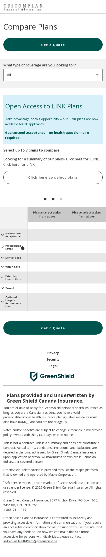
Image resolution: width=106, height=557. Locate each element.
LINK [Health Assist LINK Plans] (30, 164)
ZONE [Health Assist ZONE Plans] (94, 159)
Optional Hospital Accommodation (13, 301)
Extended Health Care (13, 277)
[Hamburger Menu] (98, 6)
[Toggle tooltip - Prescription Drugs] (22, 248)
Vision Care (12, 266)
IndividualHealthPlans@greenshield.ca (30, 541)
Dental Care (13, 257)
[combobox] (53, 75)
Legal (53, 366)
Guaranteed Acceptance (13, 235)
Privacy (53, 353)
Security (53, 359)
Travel (9, 288)
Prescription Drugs (13, 247)
